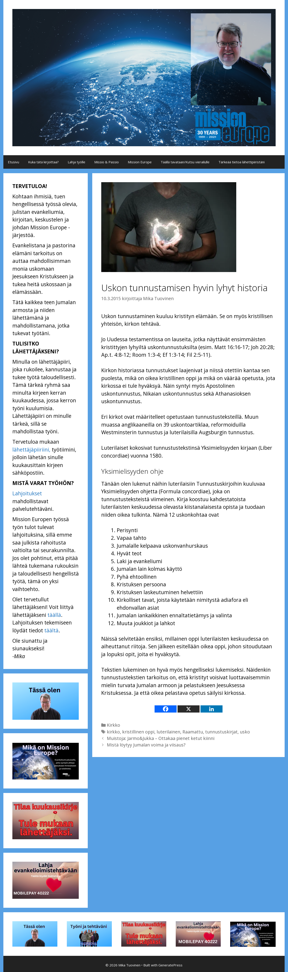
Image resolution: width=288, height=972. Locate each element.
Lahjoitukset (27, 493)
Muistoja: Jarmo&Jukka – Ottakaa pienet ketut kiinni (160, 738)
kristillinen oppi (138, 732)
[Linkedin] (211, 709)
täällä (54, 614)
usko (245, 732)
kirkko (113, 732)
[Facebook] (166, 709)
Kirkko (113, 725)
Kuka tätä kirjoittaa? (43, 162)
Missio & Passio (106, 162)
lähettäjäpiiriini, (31, 449)
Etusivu (13, 162)
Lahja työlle (76, 162)
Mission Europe (140, 162)
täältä (51, 630)
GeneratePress (170, 965)
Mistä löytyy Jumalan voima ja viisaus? (146, 745)
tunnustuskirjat (221, 732)
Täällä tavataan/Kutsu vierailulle (185, 162)
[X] (189, 709)
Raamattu (192, 732)
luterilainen (168, 732)
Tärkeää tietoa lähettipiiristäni (241, 162)
